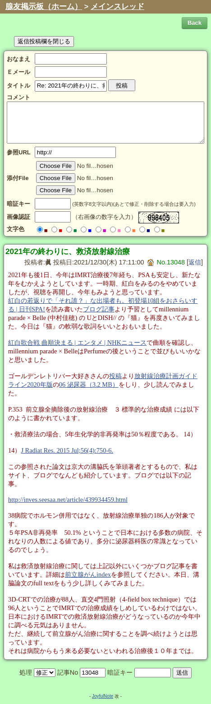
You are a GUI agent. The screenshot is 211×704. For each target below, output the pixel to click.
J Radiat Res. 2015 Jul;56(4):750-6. (67, 450)
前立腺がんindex (88, 574)
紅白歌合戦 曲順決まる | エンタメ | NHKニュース (77, 342)
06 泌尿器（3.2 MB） (89, 384)
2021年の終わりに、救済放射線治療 (67, 251)
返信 (194, 262)
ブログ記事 (99, 309)
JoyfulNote (102, 696)
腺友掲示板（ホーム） (43, 6)
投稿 (115, 376)
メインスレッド (117, 6)
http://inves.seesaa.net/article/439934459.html (68, 499)
